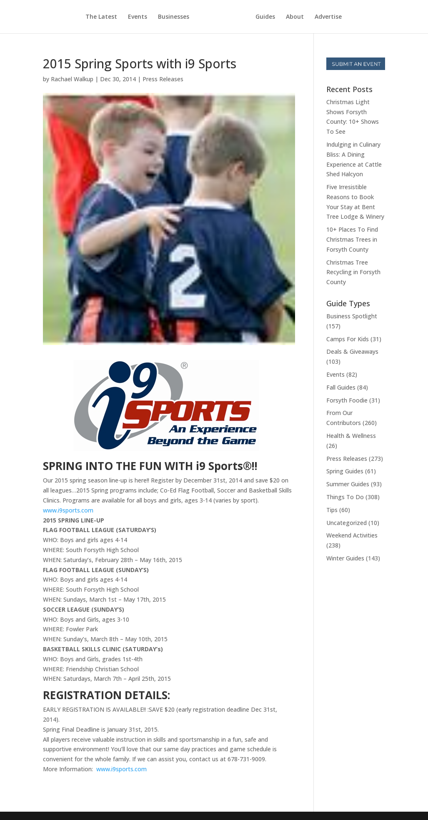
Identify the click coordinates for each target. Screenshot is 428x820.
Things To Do (345, 497)
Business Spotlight (351, 316)
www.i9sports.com (68, 510)
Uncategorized (346, 523)
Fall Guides (340, 387)
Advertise (328, 17)
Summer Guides (347, 484)
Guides (265, 17)
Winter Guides (345, 558)
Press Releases (163, 79)
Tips (332, 510)
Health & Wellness (351, 436)
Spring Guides (344, 471)
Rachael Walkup (72, 79)
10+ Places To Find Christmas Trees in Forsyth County (352, 239)
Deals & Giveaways (352, 351)
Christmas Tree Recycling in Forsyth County (353, 272)
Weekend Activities (352, 535)
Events (137, 17)
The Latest (101, 17)
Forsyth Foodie (347, 400)
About (295, 17)
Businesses (173, 17)
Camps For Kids (347, 339)
